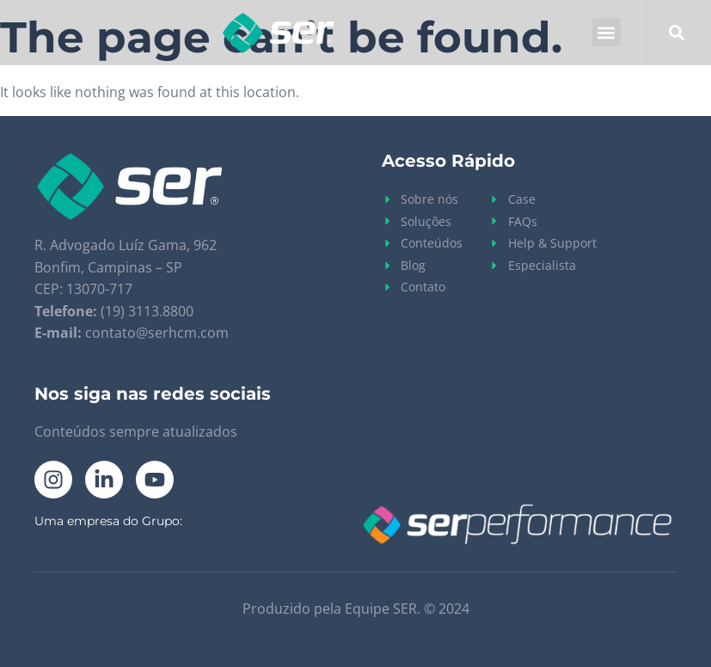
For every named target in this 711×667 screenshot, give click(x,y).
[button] (606, 32)
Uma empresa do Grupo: (108, 521)
